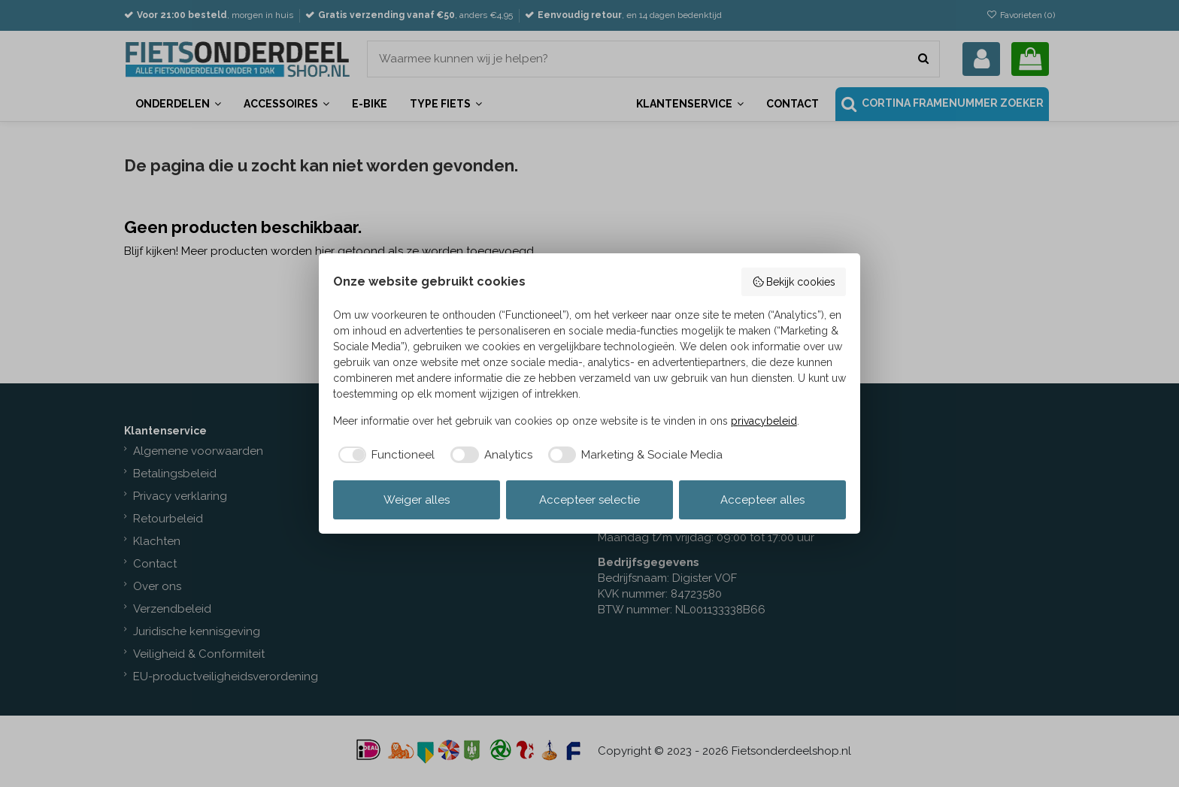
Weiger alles (416, 500)
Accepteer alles (762, 500)
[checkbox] (384, 455)
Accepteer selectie (589, 500)
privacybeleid (764, 421)
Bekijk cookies (794, 282)
